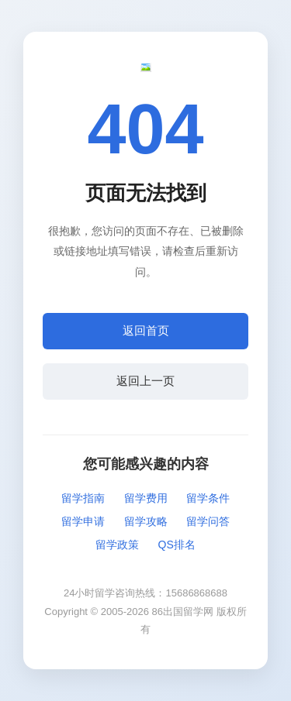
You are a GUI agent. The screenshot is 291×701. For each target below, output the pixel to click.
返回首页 (146, 330)
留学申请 (83, 521)
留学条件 (208, 498)
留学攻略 (146, 521)
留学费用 (146, 498)
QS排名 (177, 544)
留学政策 (117, 544)
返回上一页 (145, 380)
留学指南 (83, 498)
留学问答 (208, 521)
